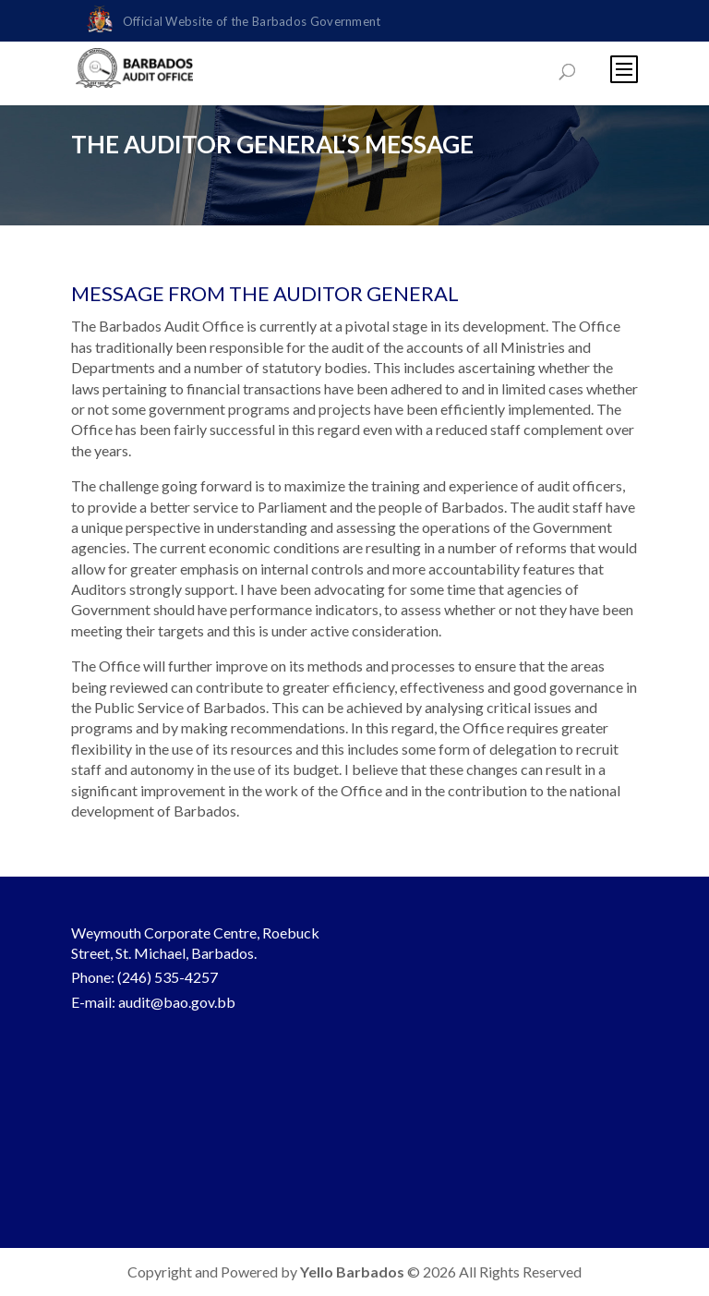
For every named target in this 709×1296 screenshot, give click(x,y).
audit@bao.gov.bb (176, 1002)
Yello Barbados (353, 1271)
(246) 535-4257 (167, 977)
